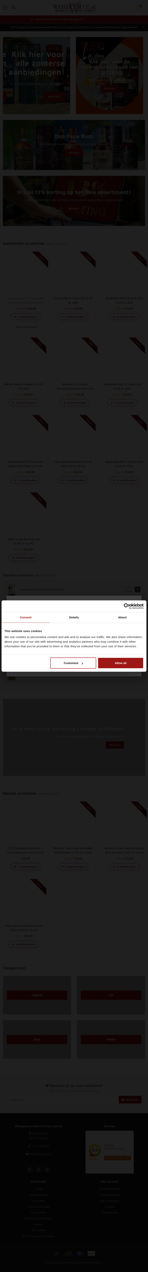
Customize (73, 663)
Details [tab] (74, 617)
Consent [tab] (26, 617)
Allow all (120, 663)
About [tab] (122, 617)
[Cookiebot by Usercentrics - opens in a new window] (127, 606)
